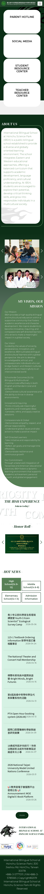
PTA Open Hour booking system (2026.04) (21, 715)
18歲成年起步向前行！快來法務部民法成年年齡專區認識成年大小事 (22, 749)
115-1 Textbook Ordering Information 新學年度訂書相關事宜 (21, 640)
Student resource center (22, 68)
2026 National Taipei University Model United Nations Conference (21, 768)
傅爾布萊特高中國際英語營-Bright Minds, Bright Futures (20, 678)
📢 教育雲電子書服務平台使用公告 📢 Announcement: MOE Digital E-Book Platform (21, 791)
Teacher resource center (22, 92)
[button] (3, 251)
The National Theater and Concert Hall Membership (22, 658)
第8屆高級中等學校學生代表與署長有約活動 (21, 696)
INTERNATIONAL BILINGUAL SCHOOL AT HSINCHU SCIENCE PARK (31, 831)
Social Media (22, 41)
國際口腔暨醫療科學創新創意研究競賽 (22, 731)
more (22, 815)
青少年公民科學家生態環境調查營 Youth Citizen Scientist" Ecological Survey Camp (22, 619)
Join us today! (22, 506)
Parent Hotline (22, 17)
